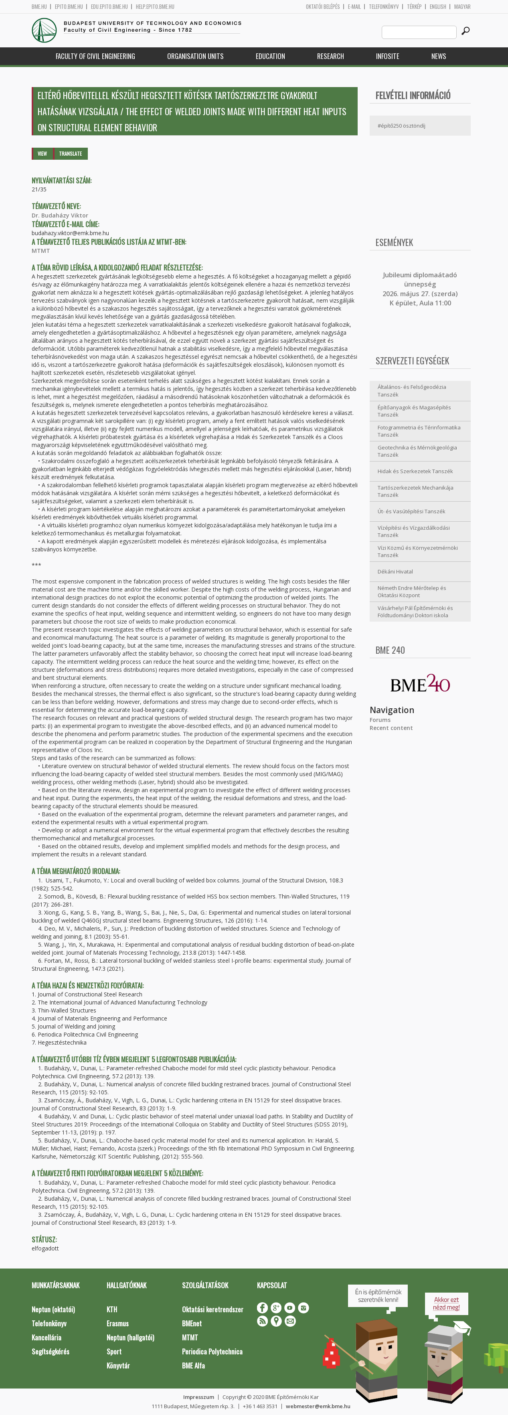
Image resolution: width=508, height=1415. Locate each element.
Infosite (387, 56)
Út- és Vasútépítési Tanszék (411, 511)
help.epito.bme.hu (155, 6)
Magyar (462, 6)
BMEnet (192, 1323)
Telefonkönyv (384, 6)
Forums (380, 720)
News (438, 56)
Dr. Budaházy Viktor (60, 215)
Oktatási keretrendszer (212, 1309)
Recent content (391, 728)
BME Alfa (193, 1365)
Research (330, 56)
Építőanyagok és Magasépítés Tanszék (414, 411)
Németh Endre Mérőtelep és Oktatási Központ (412, 591)
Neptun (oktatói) (53, 1309)
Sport (114, 1351)
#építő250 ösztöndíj (401, 125)
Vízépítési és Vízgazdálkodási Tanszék (414, 531)
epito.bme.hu (69, 6)
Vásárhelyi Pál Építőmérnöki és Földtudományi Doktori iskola (415, 611)
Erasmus (118, 1323)
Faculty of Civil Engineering (95, 56)
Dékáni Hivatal (395, 571)
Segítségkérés (50, 1351)
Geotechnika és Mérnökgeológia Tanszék (417, 451)
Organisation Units (195, 56)
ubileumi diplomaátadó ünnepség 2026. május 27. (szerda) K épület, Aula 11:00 (420, 288)
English (438, 6)
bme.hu (39, 6)
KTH (112, 1309)
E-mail (354, 6)
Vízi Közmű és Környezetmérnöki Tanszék (418, 551)
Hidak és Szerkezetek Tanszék (415, 471)
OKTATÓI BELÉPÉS (323, 6)
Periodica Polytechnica (212, 1351)
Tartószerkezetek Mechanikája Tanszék (415, 491)
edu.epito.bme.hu (109, 6)
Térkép (414, 6)
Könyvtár (118, 1365)
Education (270, 56)
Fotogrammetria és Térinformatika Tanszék (419, 431)
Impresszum (198, 1397)
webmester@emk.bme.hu (318, 1406)
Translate (70, 153)
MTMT (41, 250)
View (42, 153)
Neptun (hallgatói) (130, 1337)
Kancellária (46, 1337)
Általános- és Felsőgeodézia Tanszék (412, 390)
